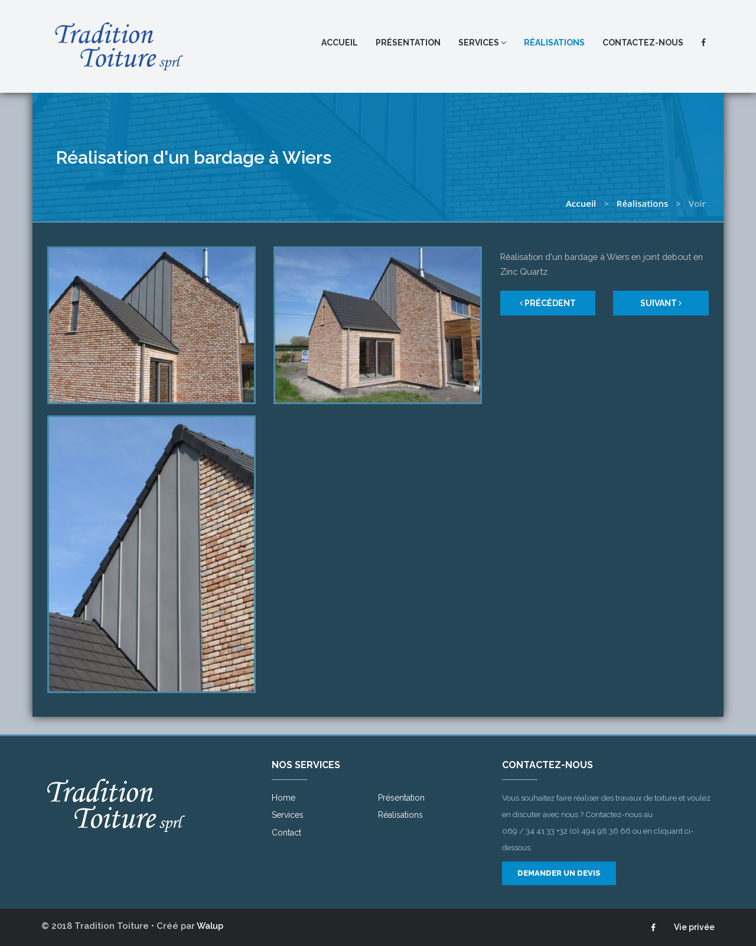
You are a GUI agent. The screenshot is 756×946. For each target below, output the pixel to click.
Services (482, 42)
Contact (286, 832)
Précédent (548, 303)
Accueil (339, 42)
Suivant (661, 303)
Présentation (408, 42)
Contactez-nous (642, 42)
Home (283, 797)
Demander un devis (559, 873)
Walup (210, 926)
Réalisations (554, 42)
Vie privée (694, 927)
